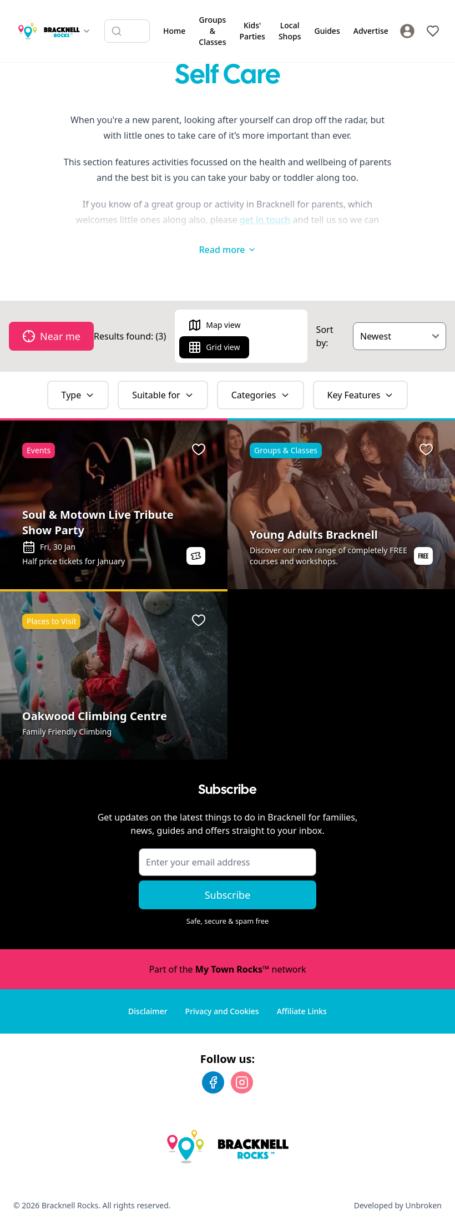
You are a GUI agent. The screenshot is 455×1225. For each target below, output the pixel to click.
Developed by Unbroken (398, 1205)
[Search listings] (127, 31)
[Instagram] (242, 1082)
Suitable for (163, 395)
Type (78, 395)
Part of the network (227, 969)
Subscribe (228, 895)
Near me (51, 336)
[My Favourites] (433, 31)
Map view (214, 325)
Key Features (360, 395)
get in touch (265, 220)
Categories (260, 395)
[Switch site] (54, 31)
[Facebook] (213, 1082)
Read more (227, 250)
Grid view (214, 347)
